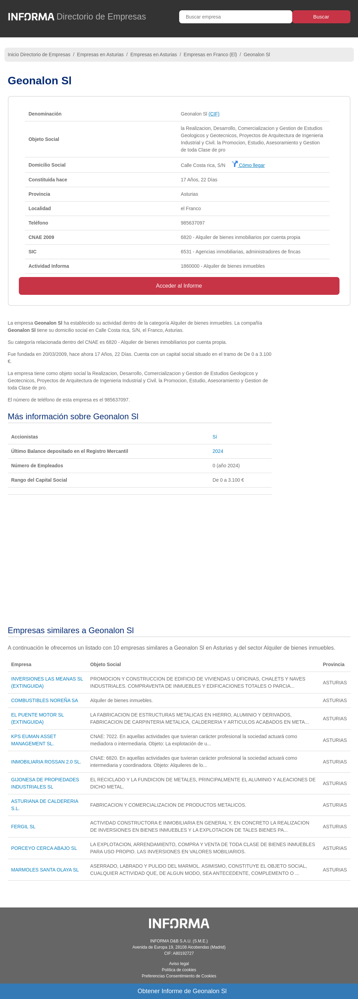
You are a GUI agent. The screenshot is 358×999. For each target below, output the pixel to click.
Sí (215, 437)
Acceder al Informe (179, 286)
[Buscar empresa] (235, 16)
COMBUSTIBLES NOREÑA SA (44, 700)
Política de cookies (179, 969)
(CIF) (214, 114)
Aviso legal (179, 963)
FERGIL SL (23, 826)
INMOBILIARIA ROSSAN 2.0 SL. (46, 762)
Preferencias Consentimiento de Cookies (179, 976)
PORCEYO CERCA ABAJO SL (44, 848)
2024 (218, 451)
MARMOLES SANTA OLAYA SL (45, 869)
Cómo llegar (248, 165)
